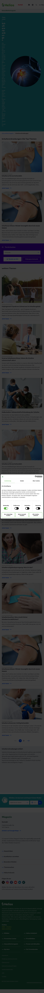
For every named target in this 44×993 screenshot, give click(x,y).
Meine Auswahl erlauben (22, 515)
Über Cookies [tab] (36, 480)
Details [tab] (22, 480)
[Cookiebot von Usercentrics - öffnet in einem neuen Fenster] (36, 477)
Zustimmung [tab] (7, 480)
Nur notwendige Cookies (8, 515)
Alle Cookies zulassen (35, 515)
